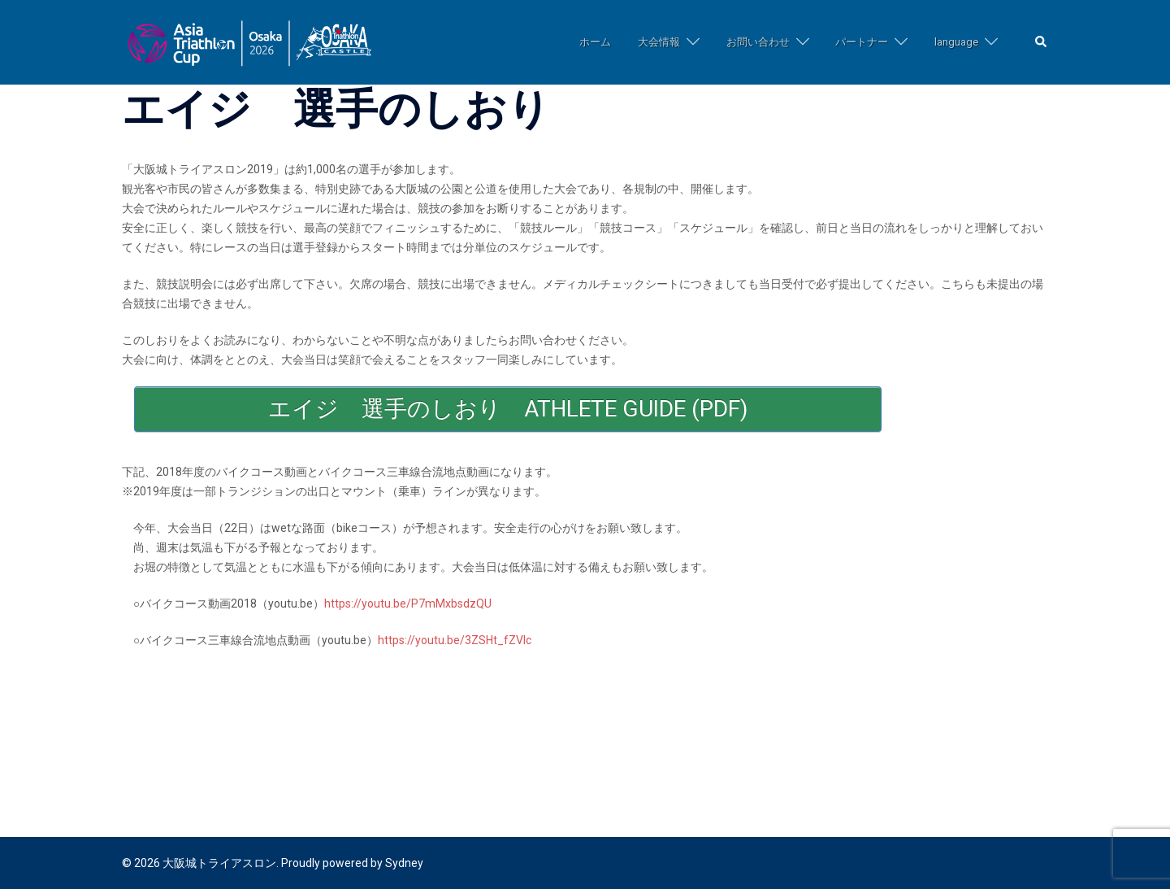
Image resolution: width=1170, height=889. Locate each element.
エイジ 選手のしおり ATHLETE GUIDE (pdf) (508, 408)
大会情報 (659, 42)
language (956, 42)
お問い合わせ (758, 42)
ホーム (595, 42)
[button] (1041, 43)
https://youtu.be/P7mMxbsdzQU (408, 603)
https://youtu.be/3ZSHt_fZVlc (454, 640)
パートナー (861, 42)
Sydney (404, 862)
